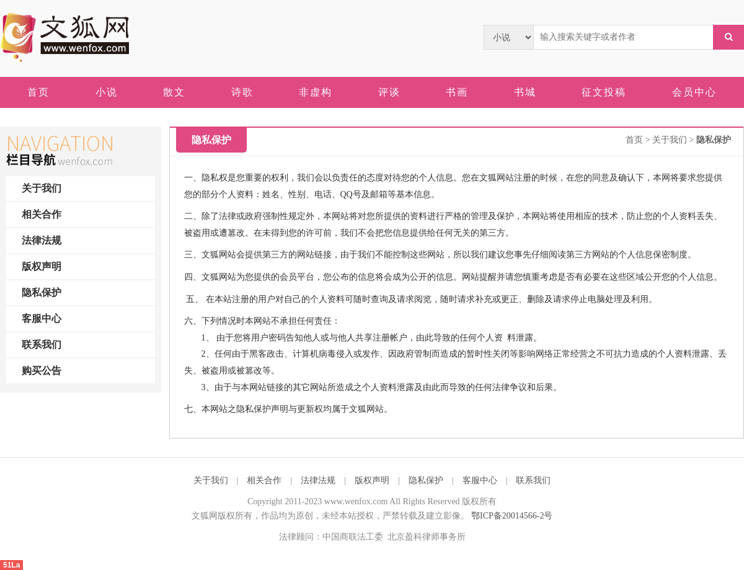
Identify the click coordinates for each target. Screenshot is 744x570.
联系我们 (41, 344)
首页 (634, 140)
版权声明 (41, 266)
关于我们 (41, 188)
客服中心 (41, 318)
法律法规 (41, 240)
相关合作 (41, 214)
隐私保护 (41, 292)
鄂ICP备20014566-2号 (511, 515)
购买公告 (41, 370)
